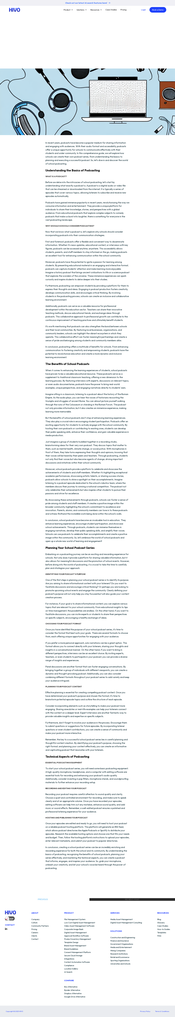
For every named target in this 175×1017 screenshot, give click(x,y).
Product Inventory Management (77, 939)
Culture (34, 923)
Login (143, 9)
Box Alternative (70, 987)
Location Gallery (71, 969)
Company (35, 919)
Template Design (71, 942)
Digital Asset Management (75, 933)
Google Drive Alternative (74, 997)
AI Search (68, 972)
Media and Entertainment (121, 947)
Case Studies (111, 9)
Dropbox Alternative (73, 993)
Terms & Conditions (162, 1011)
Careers (34, 933)
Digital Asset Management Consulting (126, 923)
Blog (159, 919)
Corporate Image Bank (73, 929)
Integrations (69, 959)
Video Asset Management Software (79, 926)
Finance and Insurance (119, 941)
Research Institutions (119, 954)
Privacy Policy (145, 1011)
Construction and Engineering (122, 938)
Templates (161, 933)
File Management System (74, 919)
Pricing (123, 9)
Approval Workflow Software (76, 936)
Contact (34, 939)
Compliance (69, 965)
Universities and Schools (120, 964)
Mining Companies (118, 951)
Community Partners (40, 926)
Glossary (161, 923)
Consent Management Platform (77, 952)
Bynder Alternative (72, 990)
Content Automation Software (77, 962)
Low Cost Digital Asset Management (79, 923)
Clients (34, 936)
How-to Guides (163, 929)
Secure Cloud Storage (73, 956)
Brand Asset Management (75, 946)
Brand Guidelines (71, 949)
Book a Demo (158, 10)
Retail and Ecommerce (119, 957)
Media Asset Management (121, 919)
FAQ (159, 936)
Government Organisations (121, 944)
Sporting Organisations (120, 961)
